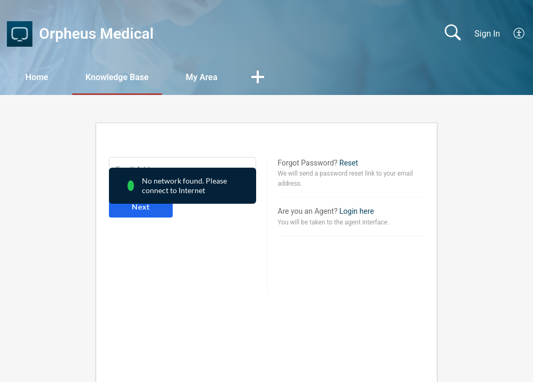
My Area (201, 77)
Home (37, 77)
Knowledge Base (117, 77)
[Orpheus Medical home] (19, 34)
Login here (357, 211)
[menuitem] (513, 34)
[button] (257, 78)
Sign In (487, 34)
